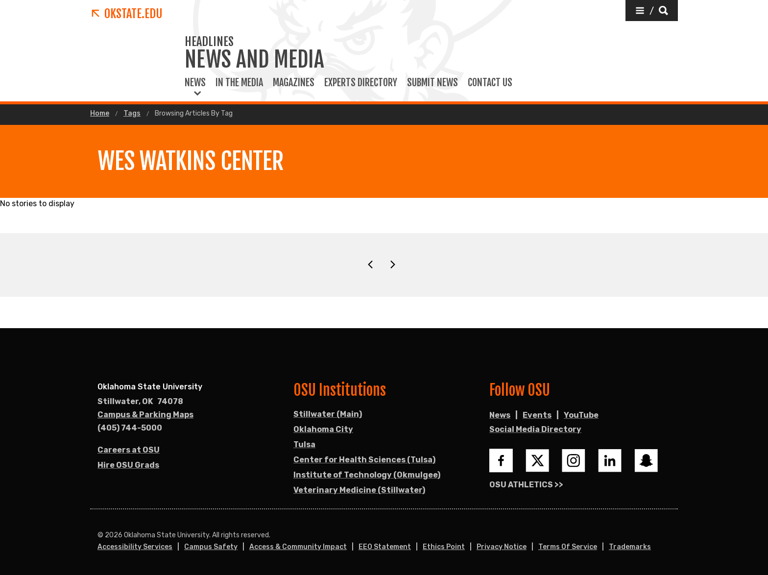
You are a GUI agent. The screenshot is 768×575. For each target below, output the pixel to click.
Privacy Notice (502, 547)
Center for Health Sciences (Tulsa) (364, 459)
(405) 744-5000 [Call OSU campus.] (129, 427)
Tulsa (304, 444)
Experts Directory (360, 83)
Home (99, 113)
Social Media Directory (535, 429)
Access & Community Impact (298, 547)
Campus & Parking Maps (145, 414)
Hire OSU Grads (128, 465)
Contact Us (490, 83)
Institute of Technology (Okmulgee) (366, 474)
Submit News (432, 83)
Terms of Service (567, 547)
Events (537, 415)
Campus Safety (211, 547)
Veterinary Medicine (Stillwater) (359, 490)
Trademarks (630, 547)
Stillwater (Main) (327, 414)
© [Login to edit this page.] (100, 535)
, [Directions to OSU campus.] (140, 402)
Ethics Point (444, 547)
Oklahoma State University (149, 386)
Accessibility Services (134, 547)
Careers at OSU (128, 450)
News (195, 83)
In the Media (239, 83)
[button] (651, 10)
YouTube (581, 415)
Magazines (293, 83)
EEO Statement (385, 547)
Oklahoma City (323, 429)
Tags (132, 113)
